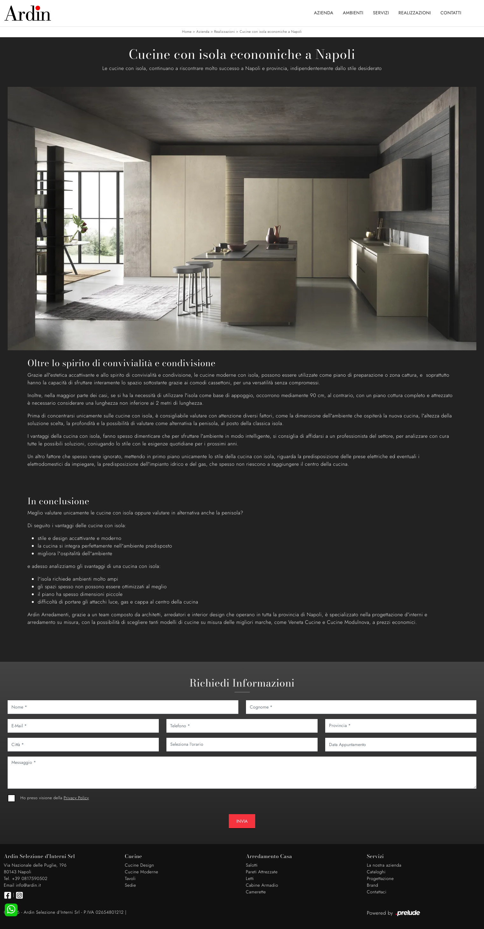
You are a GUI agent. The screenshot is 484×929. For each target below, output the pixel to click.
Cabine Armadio (262, 885)
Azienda (323, 13)
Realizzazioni (414, 13)
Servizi (381, 13)
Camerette (256, 892)
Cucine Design (139, 865)
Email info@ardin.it (22, 885)
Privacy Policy (76, 798)
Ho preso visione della (54, 798)
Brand (372, 885)
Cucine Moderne (141, 872)
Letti (250, 879)
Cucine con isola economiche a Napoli (271, 31)
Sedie (130, 885)
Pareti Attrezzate (262, 872)
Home (187, 31)
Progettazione (380, 879)
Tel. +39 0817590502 (25, 879)
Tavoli (130, 879)
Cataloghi (376, 872)
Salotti (252, 865)
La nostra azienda (384, 865)
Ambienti (353, 13)
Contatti (450, 13)
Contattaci (377, 892)
